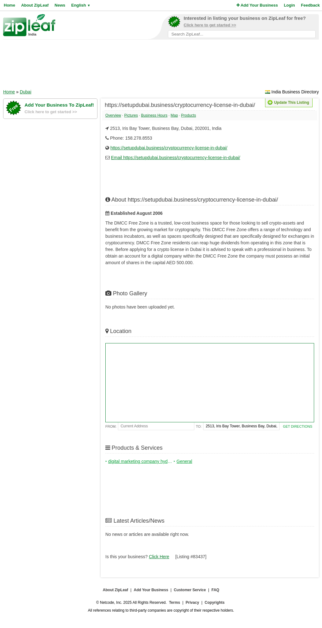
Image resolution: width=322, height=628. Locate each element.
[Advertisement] (161, 66)
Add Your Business (257, 5)
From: (110, 426)
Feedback (310, 5)
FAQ (215, 590)
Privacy (192, 602)
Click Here (159, 556)
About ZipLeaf (34, 5)
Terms (174, 602)
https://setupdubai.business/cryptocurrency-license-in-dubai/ (168, 147)
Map (174, 115)
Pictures (131, 115)
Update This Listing (288, 102)
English (80, 5)
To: (199, 426)
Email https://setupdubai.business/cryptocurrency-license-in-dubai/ (175, 157)
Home (9, 5)
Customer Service (190, 590)
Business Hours (154, 115)
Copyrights (215, 602)
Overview (113, 115)
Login (289, 5)
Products (188, 115)
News (60, 5)
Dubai (25, 91)
